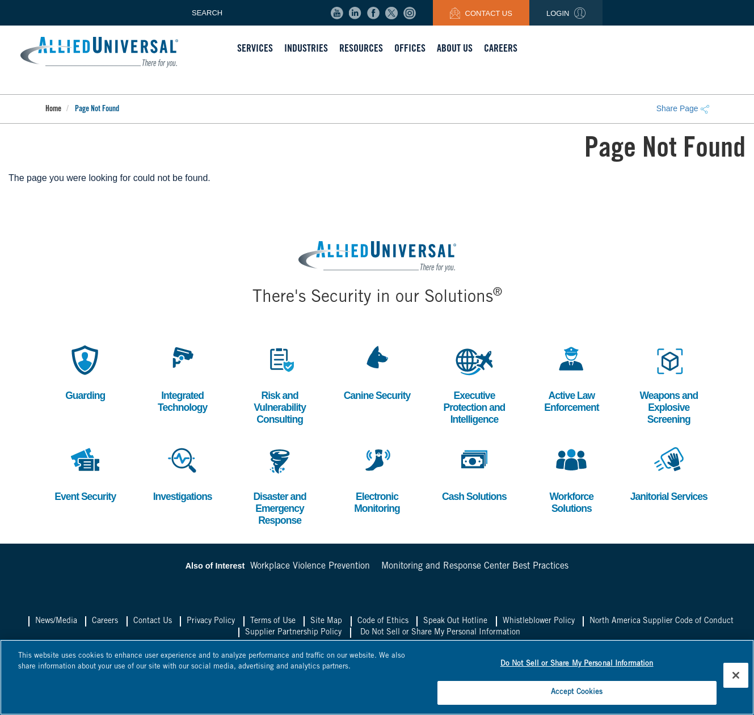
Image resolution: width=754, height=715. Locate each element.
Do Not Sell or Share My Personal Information (440, 634)
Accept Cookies (577, 691)
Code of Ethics (382, 623)
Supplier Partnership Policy (293, 634)
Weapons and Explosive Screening (669, 384)
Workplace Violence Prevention (310, 568)
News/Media (56, 623)
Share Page (682, 108)
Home (53, 109)
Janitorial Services (669, 473)
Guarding (85, 371)
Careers (105, 623)
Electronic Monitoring (377, 480)
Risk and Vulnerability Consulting (279, 384)
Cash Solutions (474, 473)
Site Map (326, 623)
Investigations (182, 473)
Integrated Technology (182, 378)
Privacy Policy (211, 623)
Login (565, 13)
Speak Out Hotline (455, 623)
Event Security (85, 473)
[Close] (735, 674)
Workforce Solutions (571, 480)
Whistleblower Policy (539, 623)
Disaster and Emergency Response (279, 486)
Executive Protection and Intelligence (474, 384)
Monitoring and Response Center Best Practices (474, 568)
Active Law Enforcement (572, 378)
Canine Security (377, 371)
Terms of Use (273, 623)
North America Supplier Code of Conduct (661, 623)
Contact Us (481, 13)
